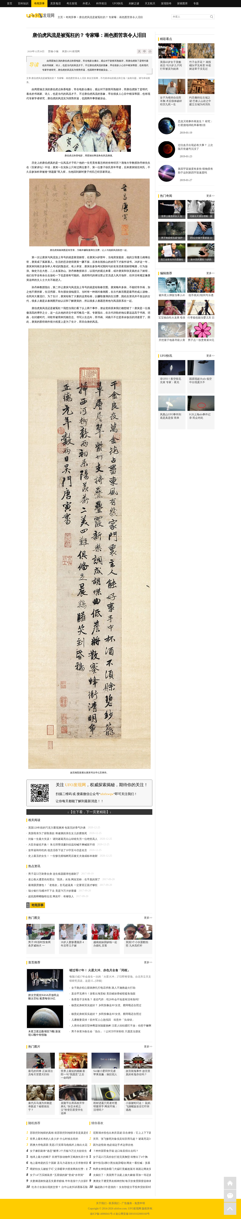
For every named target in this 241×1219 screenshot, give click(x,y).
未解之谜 (134, 3)
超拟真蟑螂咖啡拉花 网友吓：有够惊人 (51, 896)
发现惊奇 (166, 3)
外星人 (87, 3)
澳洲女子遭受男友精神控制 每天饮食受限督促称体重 (123, 1181)
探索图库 (182, 3)
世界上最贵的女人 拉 (171, 216)
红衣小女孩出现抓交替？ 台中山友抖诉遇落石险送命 (62, 1187)
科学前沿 (101, 3)
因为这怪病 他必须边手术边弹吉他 (113, 1144)
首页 (9, 3)
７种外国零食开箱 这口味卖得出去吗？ (116, 1150)
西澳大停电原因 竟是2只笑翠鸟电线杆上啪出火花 (58, 1144)
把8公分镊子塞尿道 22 (201, 238)
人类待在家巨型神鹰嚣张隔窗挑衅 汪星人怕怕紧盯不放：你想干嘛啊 (111, 1025)
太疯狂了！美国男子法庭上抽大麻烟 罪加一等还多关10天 (126, 1175)
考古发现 (71, 3)
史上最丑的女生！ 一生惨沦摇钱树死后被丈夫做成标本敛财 (63, 856)
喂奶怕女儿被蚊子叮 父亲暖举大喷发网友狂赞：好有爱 (62, 1169)
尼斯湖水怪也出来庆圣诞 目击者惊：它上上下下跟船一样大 (127, 1132)
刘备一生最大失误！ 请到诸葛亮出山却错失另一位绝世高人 (63, 839)
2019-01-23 (186, 156)
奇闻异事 (39, 3)
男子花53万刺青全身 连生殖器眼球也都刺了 (53, 873)
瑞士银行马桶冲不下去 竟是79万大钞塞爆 (52, 890)
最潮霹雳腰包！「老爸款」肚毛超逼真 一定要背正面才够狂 (63, 885)
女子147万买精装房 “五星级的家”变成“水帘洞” (57, 1175)
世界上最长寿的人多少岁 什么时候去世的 (54, 1138)
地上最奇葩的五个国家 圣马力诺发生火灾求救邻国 (59, 1163)
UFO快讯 (117, 3)
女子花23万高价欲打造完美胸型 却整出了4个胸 (120, 1157)
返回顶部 (230, 1208)
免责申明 (139, 1203)
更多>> (148, 917)
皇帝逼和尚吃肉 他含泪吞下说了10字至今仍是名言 (57, 850)
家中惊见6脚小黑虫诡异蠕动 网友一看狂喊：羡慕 (121, 1163)
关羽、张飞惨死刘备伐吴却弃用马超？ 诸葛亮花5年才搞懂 (127, 1138)
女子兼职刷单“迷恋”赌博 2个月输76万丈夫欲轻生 (58, 1150)
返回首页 (230, 1183)
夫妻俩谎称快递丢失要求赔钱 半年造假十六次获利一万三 (63, 1181)
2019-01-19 (186, 132)
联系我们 (114, 1203)
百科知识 (23, 3)
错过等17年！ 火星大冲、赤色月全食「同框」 (99, 970)
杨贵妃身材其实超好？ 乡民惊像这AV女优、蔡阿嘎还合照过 (106, 1005)
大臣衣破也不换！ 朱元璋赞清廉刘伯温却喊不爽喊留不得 (61, 844)
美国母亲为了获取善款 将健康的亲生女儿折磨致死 (57, 833)
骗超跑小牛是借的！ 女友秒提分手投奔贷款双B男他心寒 (127, 1187)
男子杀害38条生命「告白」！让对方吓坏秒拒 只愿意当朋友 (106, 1031)
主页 (60, 17)
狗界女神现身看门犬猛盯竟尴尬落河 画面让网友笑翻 (123, 1169)
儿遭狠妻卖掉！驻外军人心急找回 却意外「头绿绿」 (103, 1019)
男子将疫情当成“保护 (171, 238)
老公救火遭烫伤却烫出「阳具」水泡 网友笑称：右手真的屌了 (64, 879)
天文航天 (150, 3)
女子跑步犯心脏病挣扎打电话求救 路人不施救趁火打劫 (103, 987)
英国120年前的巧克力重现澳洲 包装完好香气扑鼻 (57, 827)
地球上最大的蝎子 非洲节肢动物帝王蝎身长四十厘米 (60, 1157)
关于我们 (101, 1203)
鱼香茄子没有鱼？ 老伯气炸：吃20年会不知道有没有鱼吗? (105, 999)
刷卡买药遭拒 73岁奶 (201, 259)
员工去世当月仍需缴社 (172, 259)
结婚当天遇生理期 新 (201, 216)
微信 (230, 1196)
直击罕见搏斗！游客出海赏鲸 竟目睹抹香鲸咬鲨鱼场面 (103, 993)
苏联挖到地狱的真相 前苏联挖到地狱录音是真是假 (59, 1132)
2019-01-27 (186, 180)
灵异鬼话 (55, 3)
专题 (196, 3)
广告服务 (127, 1203)
